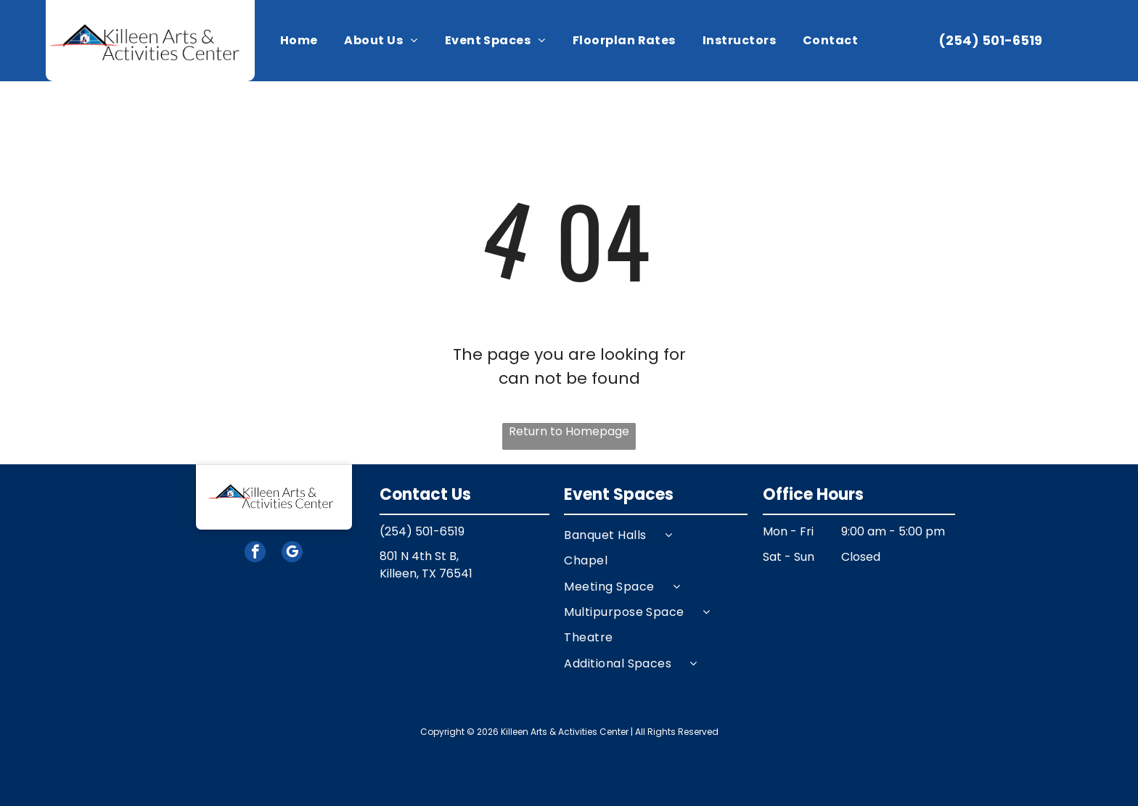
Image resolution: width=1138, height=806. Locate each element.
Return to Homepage (569, 431)
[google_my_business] (292, 553)
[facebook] (255, 553)
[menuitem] (299, 41)
